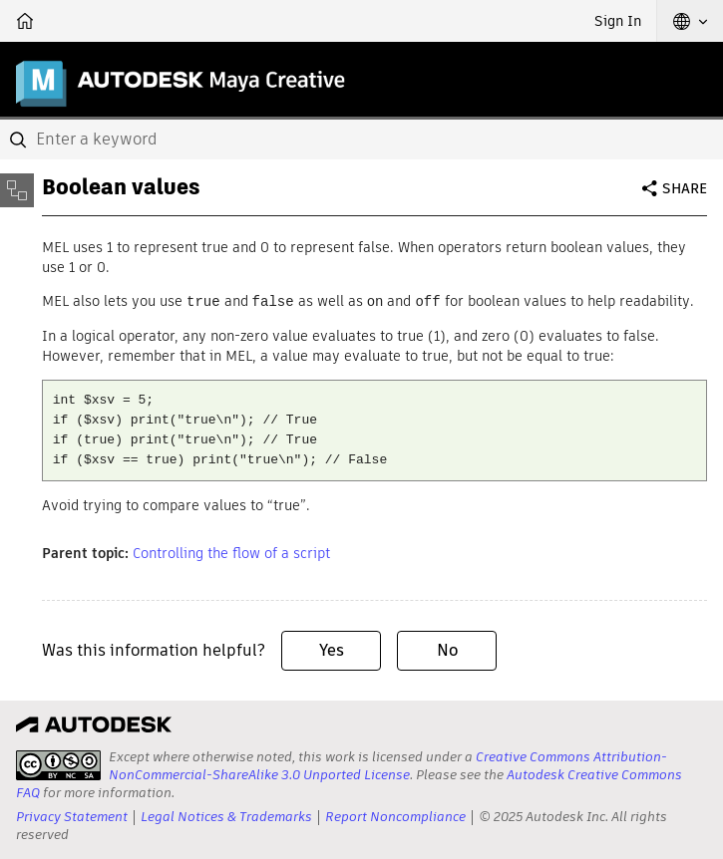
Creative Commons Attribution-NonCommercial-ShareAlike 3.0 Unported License (388, 764)
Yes (331, 649)
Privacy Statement (72, 815)
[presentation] (58, 764)
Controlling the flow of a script (231, 552)
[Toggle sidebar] (17, 190)
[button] (690, 21)
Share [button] (684, 188)
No (447, 649)
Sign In (617, 21)
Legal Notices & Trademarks (226, 815)
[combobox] (361, 139)
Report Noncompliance (395, 815)
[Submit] (20, 139)
